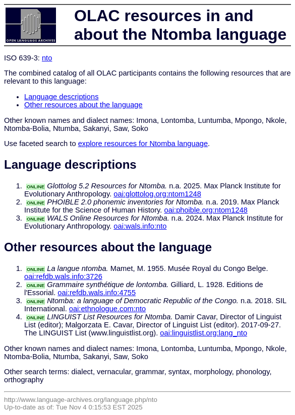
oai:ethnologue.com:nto (107, 309)
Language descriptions (61, 97)
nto (47, 58)
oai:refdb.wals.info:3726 (63, 276)
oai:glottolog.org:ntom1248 (157, 194)
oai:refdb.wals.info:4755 (96, 293)
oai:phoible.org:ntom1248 (206, 210)
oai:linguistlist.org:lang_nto (203, 333)
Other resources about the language (83, 105)
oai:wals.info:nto (139, 226)
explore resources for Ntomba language (143, 144)
